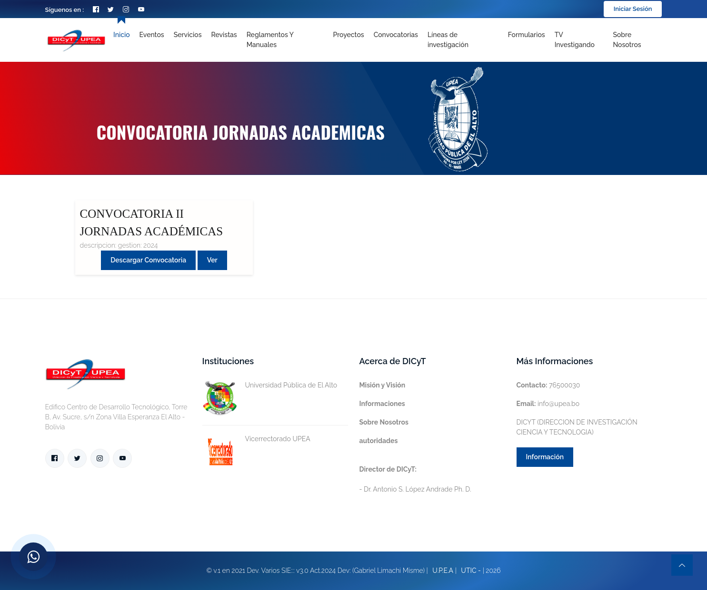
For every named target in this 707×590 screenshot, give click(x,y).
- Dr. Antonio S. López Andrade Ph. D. (415, 479)
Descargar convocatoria (148, 260)
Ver (212, 260)
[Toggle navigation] (463, 40)
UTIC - (471, 570)
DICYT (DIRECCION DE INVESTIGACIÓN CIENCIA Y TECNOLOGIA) (577, 427)
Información (545, 457)
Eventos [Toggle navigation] (151, 35)
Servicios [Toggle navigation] (188, 35)
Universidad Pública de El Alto (270, 385)
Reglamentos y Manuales (270, 39)
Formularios (526, 35)
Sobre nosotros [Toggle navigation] (627, 39)
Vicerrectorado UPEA (256, 439)
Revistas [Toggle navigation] (224, 35)
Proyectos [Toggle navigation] (348, 35)
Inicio (121, 35)
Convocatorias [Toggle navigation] (396, 35)
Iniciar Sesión (633, 8)
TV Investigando (575, 39)
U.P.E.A (442, 570)
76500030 (548, 385)
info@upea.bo (548, 403)
